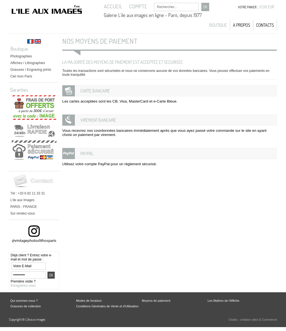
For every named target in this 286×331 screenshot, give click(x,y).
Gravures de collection (25, 306)
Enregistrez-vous (23, 286)
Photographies (21, 56)
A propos (241, 25)
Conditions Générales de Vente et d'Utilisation (107, 306)
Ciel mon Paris (21, 76)
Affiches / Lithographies (27, 63)
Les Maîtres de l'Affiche (223, 300)
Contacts (265, 25)
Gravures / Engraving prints (30, 70)
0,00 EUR (266, 6)
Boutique (218, 25)
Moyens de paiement (156, 300)
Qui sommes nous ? (24, 300)
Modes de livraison (89, 300)
